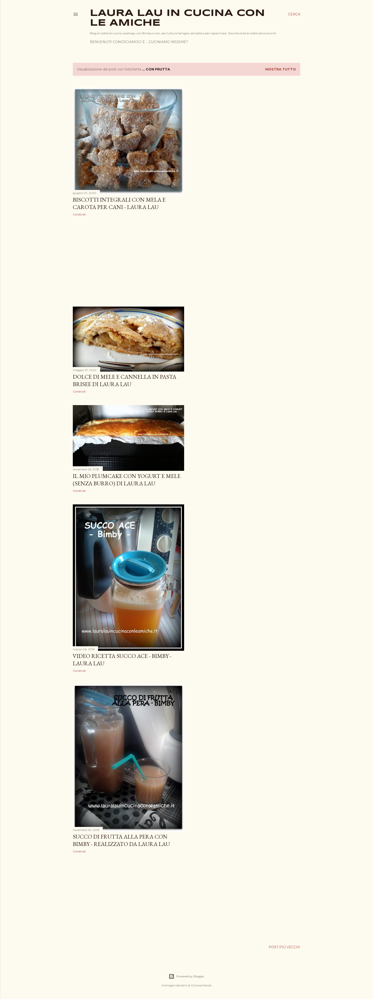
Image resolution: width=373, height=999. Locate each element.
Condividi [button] (79, 214)
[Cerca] (294, 14)
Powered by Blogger (186, 976)
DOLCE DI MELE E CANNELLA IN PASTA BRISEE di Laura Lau (124, 380)
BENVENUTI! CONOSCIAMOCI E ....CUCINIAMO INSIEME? (139, 42)
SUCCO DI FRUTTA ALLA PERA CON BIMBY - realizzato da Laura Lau (121, 840)
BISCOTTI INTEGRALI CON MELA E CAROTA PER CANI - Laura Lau (119, 203)
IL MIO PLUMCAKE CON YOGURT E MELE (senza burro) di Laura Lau (127, 479)
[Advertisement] (128, 261)
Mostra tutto (280, 69)
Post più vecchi (284, 947)
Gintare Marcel (201, 985)
